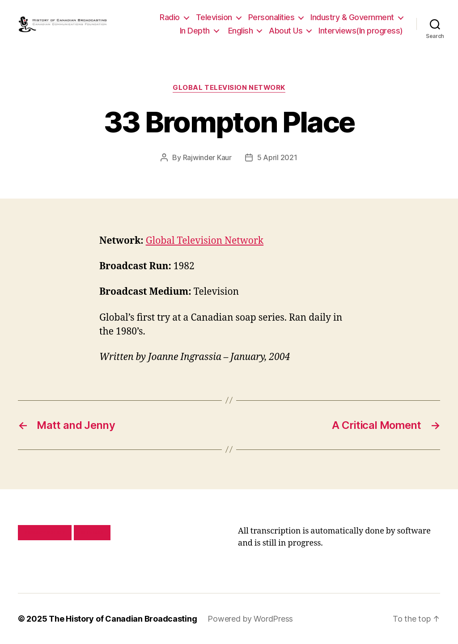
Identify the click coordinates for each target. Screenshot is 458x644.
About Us (285, 30)
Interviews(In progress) (360, 30)
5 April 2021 (277, 157)
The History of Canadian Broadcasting (123, 618)
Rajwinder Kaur (207, 157)
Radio (170, 17)
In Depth (195, 30)
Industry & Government (352, 17)
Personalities (271, 17)
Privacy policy (44, 532)
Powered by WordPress (250, 618)
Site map (92, 532)
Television (214, 17)
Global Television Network (229, 88)
